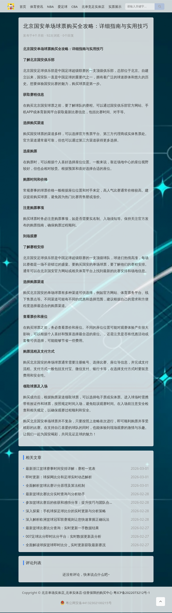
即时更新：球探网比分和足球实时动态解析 (59, 477)
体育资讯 (36, 6)
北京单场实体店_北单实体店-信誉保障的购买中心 (77, 593)
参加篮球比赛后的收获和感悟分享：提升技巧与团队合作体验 (70, 502)
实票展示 (114, 6)
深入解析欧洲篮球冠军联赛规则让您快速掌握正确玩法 (67, 519)
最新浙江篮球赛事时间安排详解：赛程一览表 (60, 468)
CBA (74, 6)
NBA (50, 6)
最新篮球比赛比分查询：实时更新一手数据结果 (62, 527)
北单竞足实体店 (93, 6)
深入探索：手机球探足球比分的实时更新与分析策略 (66, 511)
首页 (23, 6)
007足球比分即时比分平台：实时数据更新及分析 (63, 536)
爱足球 (62, 6)
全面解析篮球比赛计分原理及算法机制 (55, 485)
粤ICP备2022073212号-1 (131, 593)
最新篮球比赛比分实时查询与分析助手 (55, 494)
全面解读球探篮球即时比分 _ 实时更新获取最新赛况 (66, 544)
